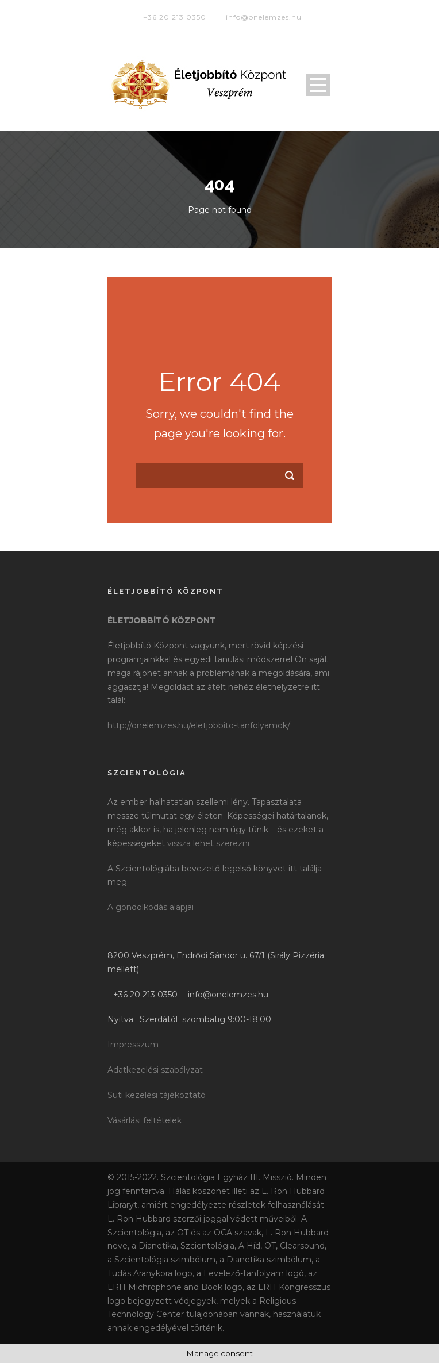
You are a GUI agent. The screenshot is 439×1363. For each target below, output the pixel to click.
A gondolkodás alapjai (150, 907)
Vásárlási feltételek (144, 1120)
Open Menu (318, 85)
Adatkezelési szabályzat (155, 1070)
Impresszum (133, 1044)
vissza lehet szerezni (208, 843)
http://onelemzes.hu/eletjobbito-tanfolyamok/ (198, 725)
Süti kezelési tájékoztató (156, 1095)
